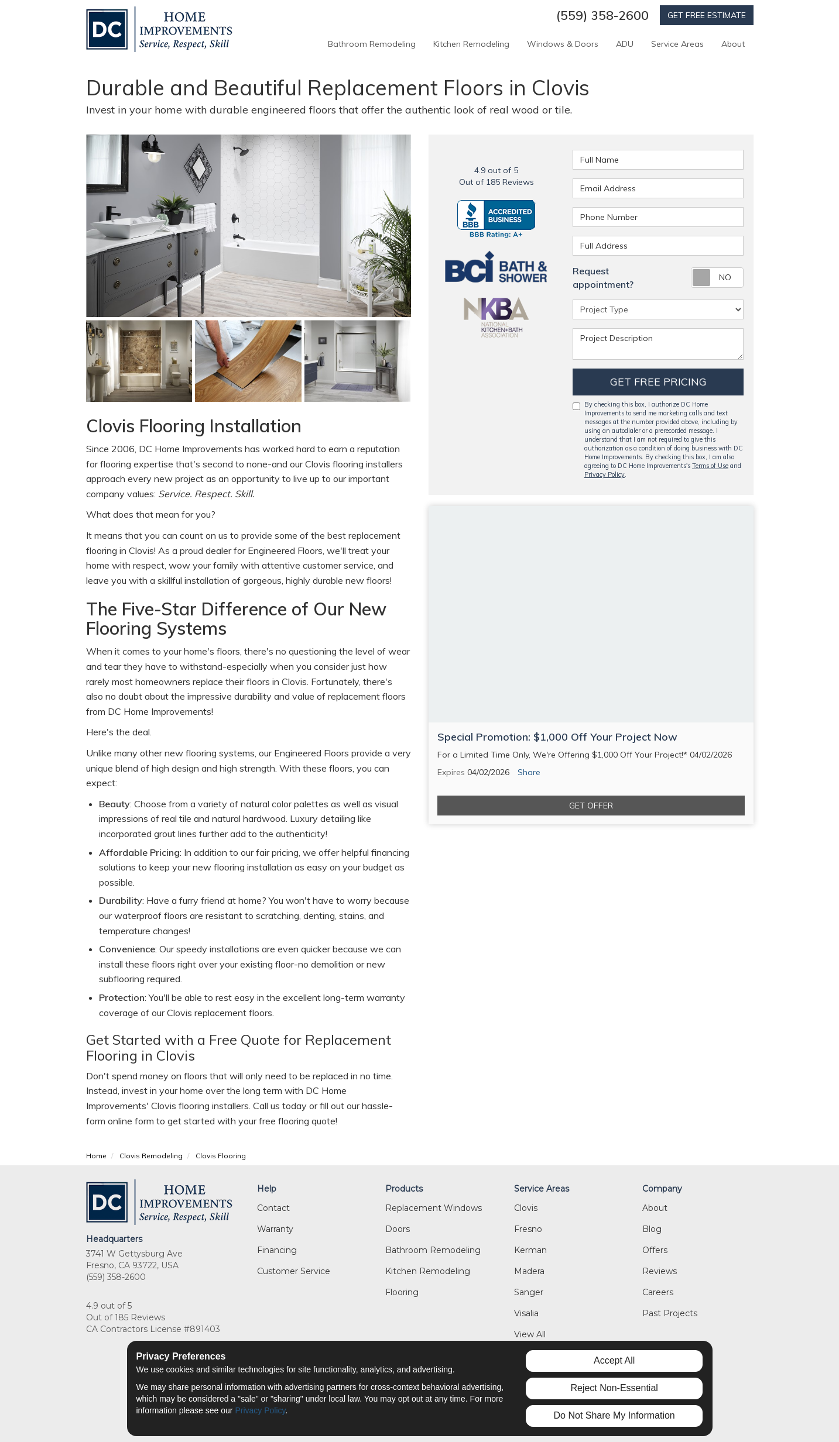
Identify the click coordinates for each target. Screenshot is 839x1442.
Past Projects (669, 1313)
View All (530, 1334)
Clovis (525, 1208)
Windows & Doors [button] (562, 44)
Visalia (526, 1313)
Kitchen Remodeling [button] (471, 44)
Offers (654, 1250)
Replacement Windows (433, 1208)
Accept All (614, 1360)
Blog (652, 1229)
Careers (657, 1292)
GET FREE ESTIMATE (706, 15)
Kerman (530, 1250)
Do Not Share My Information (614, 1415)
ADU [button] (624, 44)
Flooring (402, 1292)
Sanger (528, 1292)
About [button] (733, 44)
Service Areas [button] (677, 44)
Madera (529, 1271)
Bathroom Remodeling (433, 1250)
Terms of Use (710, 466)
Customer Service (293, 1271)
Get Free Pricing (658, 381)
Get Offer (591, 805)
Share (529, 772)
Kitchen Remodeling (427, 1271)
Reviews (659, 1271)
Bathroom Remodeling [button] (372, 44)
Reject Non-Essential (613, 1388)
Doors (397, 1229)
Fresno (528, 1229)
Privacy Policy (604, 474)
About (654, 1208)
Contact (273, 1208)
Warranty (275, 1229)
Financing (277, 1250)
